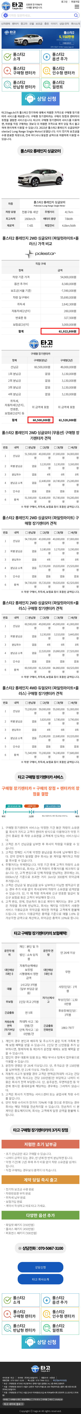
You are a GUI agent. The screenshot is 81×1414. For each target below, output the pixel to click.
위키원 (44, 1399)
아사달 (5, 1399)
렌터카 (15, 23)
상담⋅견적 (64, 23)
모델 (31, 23)
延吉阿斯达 (26, 1399)
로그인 (64, 1)
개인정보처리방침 (60, 1380)
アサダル (36, 1399)
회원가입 (75, 1)
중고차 (24, 23)
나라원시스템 (15, 1399)
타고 (51, 1399)
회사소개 (75, 23)
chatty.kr (58, 1399)
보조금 (39, 23)
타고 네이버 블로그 (13, 1404)
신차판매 (5, 23)
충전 (46, 23)
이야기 (54, 23)
